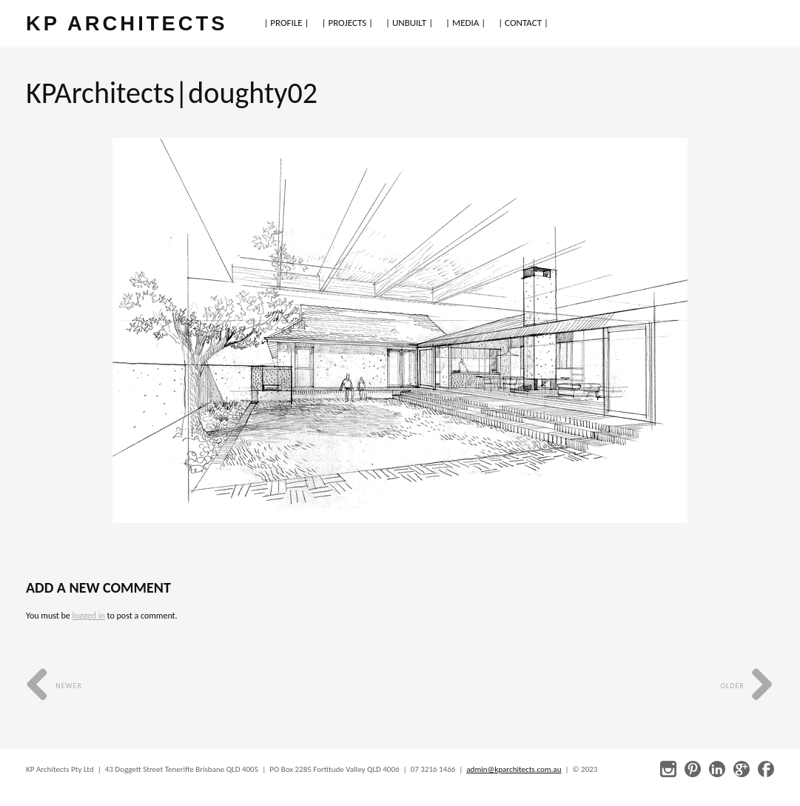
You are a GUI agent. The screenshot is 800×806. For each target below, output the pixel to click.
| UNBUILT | (409, 22)
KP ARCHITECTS (126, 23)
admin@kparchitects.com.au (513, 769)
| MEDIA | (465, 22)
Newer (54, 685)
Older (747, 685)
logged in (88, 615)
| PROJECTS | (348, 22)
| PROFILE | (286, 22)
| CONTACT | (523, 22)
